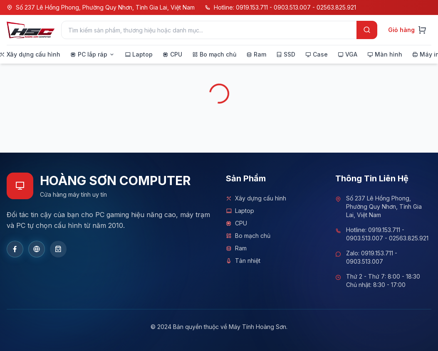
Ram (236, 248)
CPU (236, 223)
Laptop (240, 211)
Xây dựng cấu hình (256, 198)
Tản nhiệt (243, 261)
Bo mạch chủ (248, 236)
